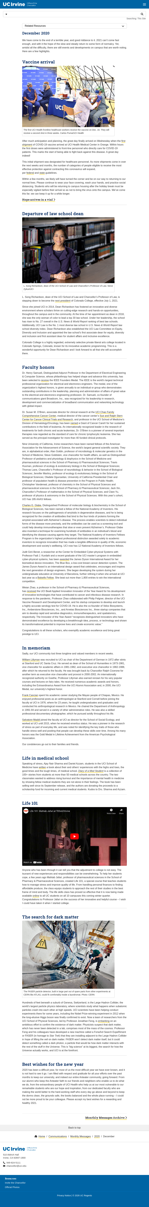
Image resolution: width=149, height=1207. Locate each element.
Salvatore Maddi (31, 719)
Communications (57, 1136)
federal (30, 173)
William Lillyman (31, 659)
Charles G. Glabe (31, 505)
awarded (64, 559)
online (36, 895)
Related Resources (74, 26)
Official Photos (12, 1187)
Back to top (74, 1127)
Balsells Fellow (46, 577)
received (31, 591)
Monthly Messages (80, 1136)
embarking (104, 1021)
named (74, 423)
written (42, 767)
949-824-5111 (13, 1162)
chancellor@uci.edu (16, 1166)
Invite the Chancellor (15, 1183)
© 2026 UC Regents (82, 1195)
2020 (97, 1136)
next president (62, 300)
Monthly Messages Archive (106, 1117)
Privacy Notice (64, 1195)
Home (41, 1136)
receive (45, 380)
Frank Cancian (30, 695)
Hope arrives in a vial (38, 199)
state (42, 173)
